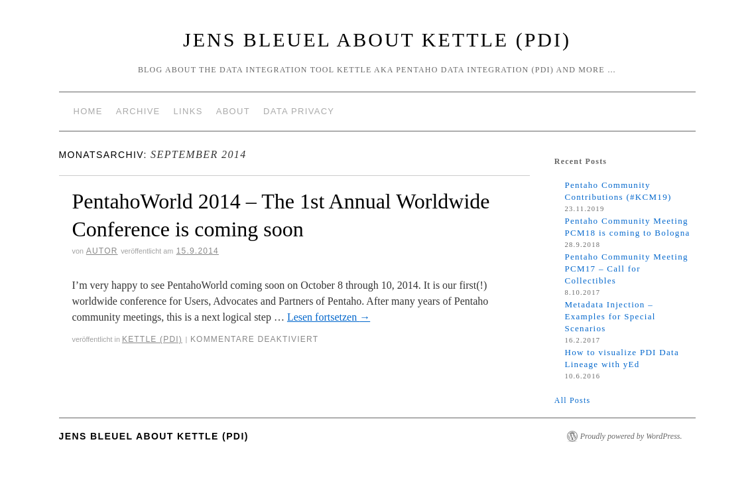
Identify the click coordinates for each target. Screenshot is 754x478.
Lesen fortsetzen (328, 317)
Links (188, 111)
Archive (138, 111)
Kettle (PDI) (152, 339)
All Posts (572, 400)
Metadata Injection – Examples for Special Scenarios (609, 316)
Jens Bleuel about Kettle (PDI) (377, 39)
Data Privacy (298, 111)
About (233, 111)
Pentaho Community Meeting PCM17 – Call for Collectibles (626, 268)
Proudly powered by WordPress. (631, 436)
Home (88, 111)
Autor (102, 251)
